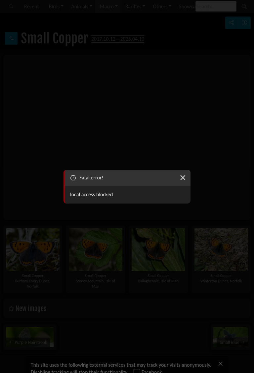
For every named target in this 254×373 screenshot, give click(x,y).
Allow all (46, 359)
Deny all (75, 359)
